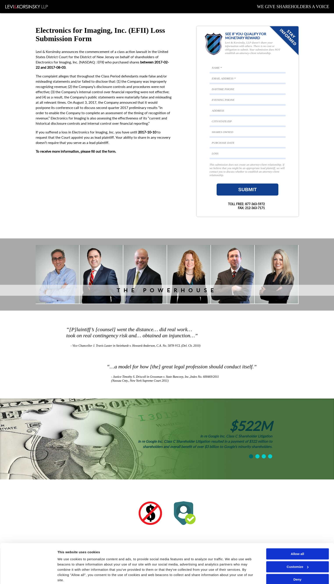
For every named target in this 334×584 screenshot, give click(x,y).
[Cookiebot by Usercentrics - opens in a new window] (28, 575)
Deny (297, 563)
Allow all (297, 537)
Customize (298, 550)
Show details (67, 575)
